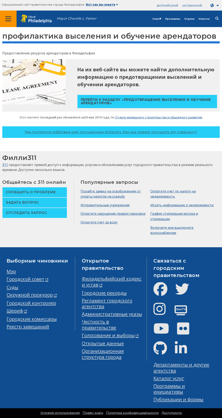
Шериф (15, 310)
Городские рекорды (104, 293)
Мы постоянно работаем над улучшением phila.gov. (111, 132)
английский (167, 5)
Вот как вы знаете (102, 4)
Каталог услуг (168, 378)
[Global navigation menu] (8, 19)
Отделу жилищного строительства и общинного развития (158, 117)
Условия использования (60, 413)
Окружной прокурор (30, 294)
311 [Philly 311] (5, 164)
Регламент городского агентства (107, 303)
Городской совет (25, 279)
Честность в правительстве (99, 324)
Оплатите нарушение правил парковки (113, 213)
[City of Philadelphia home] (38, 18)
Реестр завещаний (28, 326)
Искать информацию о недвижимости (182, 205)
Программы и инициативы (169, 389)
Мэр (11, 271)
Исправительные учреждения (105, 205)
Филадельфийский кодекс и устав (111, 281)
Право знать (93, 413)
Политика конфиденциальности (132, 413)
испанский (192, 5)
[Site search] (217, 18)
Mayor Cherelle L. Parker (76, 18)
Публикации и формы (178, 399)
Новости (204, 19)
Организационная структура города (103, 354)
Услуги (156, 19)
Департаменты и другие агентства (181, 367)
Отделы (189, 19)
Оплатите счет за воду (99, 222)
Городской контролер (31, 303)
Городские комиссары (32, 319)
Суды (12, 287)
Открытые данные (103, 343)
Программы (172, 19)
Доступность (172, 413)
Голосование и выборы (108, 335)
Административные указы (112, 314)
